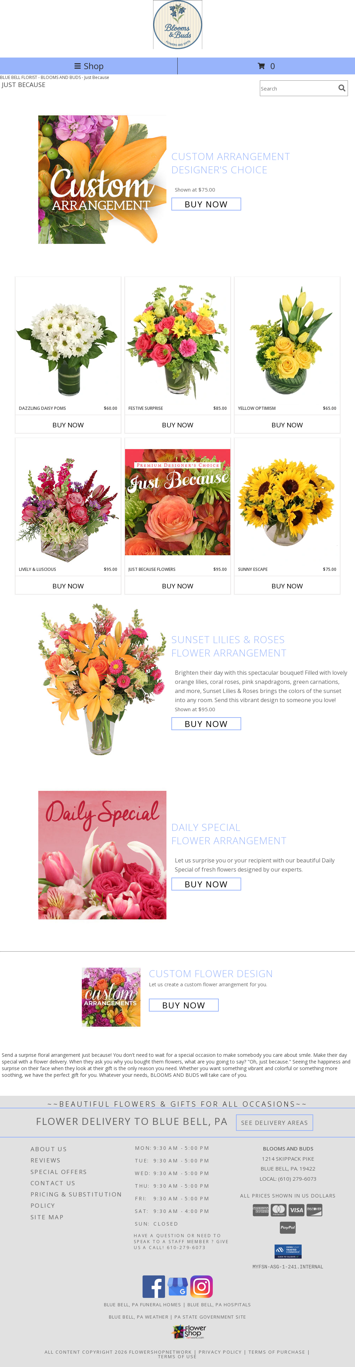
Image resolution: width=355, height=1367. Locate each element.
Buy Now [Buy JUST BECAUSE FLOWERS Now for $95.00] (177, 586)
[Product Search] (297, 88)
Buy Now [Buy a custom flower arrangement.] (183, 1005)
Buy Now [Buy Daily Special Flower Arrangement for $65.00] (206, 884)
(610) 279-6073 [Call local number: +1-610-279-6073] (297, 1178)
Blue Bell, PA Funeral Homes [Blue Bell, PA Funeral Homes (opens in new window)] (143, 1304)
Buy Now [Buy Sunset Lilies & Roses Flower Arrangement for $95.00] (206, 723)
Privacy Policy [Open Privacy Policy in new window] (220, 1351)
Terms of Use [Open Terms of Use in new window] (177, 1356)
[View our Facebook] (154, 1295)
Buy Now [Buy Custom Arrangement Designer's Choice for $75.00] (206, 204)
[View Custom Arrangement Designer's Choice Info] (103, 179)
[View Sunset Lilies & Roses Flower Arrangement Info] (103, 681)
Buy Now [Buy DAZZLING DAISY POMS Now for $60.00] (68, 424)
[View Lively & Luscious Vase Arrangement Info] (68, 502)
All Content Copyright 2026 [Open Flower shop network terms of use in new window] (86, 1351)
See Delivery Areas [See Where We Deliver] (274, 1123)
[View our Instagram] (201, 1295)
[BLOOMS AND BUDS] (177, 47)
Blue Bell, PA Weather (139, 1316)
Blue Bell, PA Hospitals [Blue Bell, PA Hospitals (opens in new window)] (219, 1304)
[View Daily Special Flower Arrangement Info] (103, 855)
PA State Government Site (210, 1316)
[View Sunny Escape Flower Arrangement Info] (287, 502)
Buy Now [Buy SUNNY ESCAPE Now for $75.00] (287, 586)
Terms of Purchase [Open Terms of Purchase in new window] (277, 1351)
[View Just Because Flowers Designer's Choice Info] (177, 502)
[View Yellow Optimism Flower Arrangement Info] (287, 341)
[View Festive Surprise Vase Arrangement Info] (177, 341)
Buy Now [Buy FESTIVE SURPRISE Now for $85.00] (177, 424)
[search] (342, 88)
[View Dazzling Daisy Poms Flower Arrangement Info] (68, 341)
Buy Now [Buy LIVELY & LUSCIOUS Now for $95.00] (68, 586)
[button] (288, 1252)
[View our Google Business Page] (177, 1295)
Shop (89, 66)
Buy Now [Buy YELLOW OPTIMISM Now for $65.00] (287, 424)
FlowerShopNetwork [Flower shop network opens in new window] (160, 1351)
